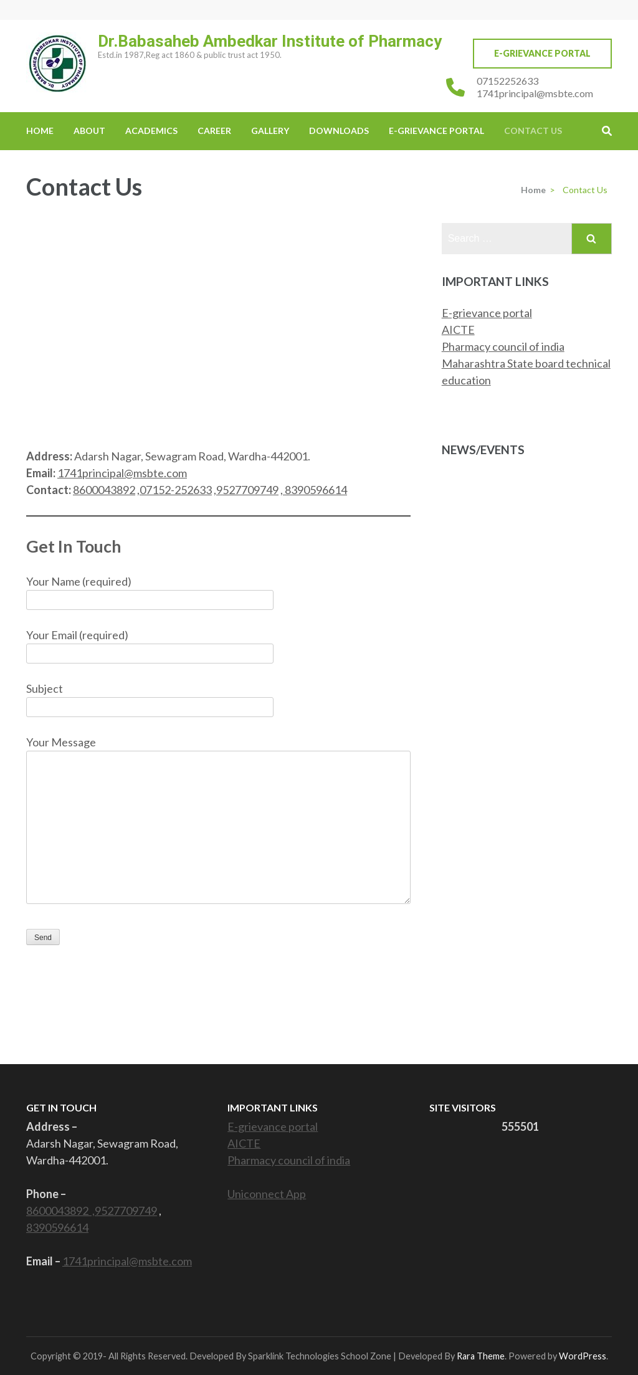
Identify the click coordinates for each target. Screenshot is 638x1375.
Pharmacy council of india (503, 346)
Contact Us (533, 130)
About (89, 130)
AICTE (458, 329)
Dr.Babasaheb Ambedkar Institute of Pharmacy (270, 41)
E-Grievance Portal (542, 53)
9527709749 (247, 490)
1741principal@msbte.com (535, 93)
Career (214, 130)
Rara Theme (481, 1356)
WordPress (582, 1356)
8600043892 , (60, 1210)
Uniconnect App (266, 1194)
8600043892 (104, 490)
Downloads (339, 130)
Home (40, 130)
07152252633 (507, 81)
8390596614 (316, 490)
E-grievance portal (487, 313)
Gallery (270, 130)
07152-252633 (176, 490)
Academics (151, 130)
